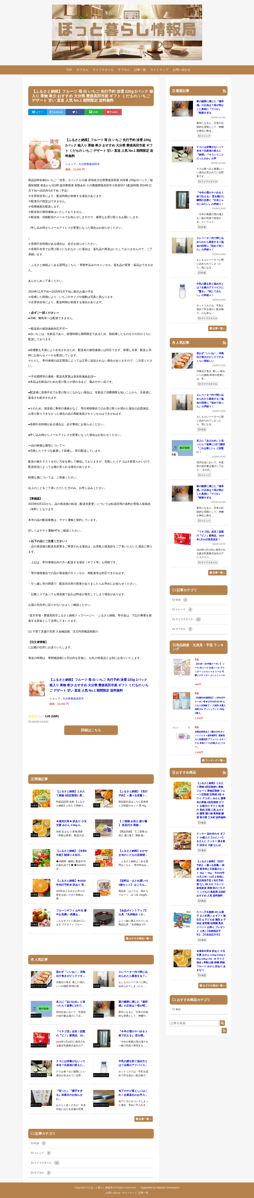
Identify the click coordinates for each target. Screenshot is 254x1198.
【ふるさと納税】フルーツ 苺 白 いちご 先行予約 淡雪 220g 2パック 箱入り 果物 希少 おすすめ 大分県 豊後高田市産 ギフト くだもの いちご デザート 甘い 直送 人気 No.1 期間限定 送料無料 (99, 685)
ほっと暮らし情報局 (101, 1187)
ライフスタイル (103, 69)
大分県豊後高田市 (89, 164)
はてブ (37, 112)
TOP (69, 69)
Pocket (112, 112)
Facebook (56, 112)
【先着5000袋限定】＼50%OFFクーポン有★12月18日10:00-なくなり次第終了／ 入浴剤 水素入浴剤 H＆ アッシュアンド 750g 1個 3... (210, 705)
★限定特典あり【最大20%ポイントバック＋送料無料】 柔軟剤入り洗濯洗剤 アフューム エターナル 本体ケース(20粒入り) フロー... (210, 739)
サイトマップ (159, 69)
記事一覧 (140, 69)
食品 (202, 822)
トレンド (204, 135)
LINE (93, 112)
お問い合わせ (181, 69)
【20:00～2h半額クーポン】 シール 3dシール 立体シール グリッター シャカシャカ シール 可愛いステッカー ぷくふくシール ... (210, 671)
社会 (202, 227)
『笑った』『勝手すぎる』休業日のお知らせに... (69, 1094)
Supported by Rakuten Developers (160, 1187)
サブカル (82, 69)
